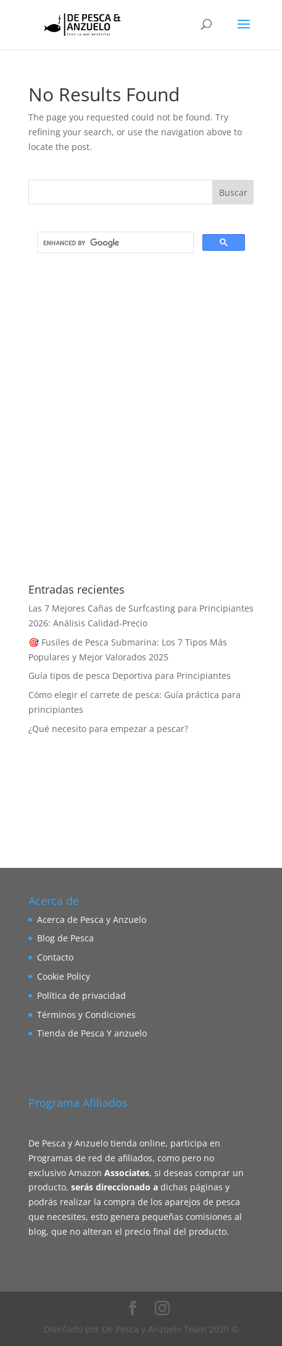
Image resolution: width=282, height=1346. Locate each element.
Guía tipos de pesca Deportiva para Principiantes (129, 675)
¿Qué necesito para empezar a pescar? (108, 728)
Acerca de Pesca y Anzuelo (91, 919)
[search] (114, 242)
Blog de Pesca (65, 938)
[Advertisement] (141, 424)
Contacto (55, 957)
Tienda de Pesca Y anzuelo (92, 1033)
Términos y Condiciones (86, 1014)
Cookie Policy (63, 976)
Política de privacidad (81, 995)
